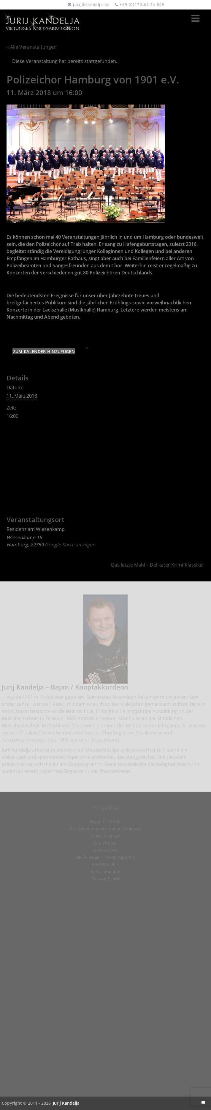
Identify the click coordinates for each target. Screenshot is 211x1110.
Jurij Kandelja (66, 1103)
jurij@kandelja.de (91, 4)
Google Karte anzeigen (70, 544)
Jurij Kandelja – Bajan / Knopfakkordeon (65, 688)
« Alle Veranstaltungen (32, 47)
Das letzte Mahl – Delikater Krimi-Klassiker (157, 565)
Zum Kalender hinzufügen (44, 351)
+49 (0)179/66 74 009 (142, 4)
